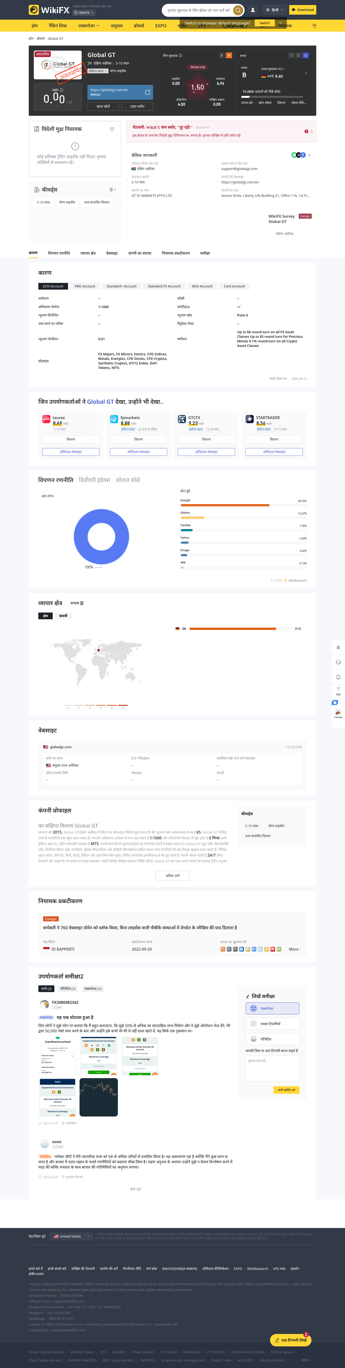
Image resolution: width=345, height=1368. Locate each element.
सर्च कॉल (151, 1268)
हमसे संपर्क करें (57, 1268)
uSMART (118, 1352)
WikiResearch (257, 1268)
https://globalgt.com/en (240, 182)
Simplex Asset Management (183, 1360)
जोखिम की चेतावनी (83, 1268)
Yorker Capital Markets (46, 1352)
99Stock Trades (82, 1352)
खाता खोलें (103, 106)
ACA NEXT (245, 1360)
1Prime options (282, 1352)
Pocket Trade (221, 1360)
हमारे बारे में (36, 1268)
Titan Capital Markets (45, 1360)
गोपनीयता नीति (132, 1268)
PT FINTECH (216, 1352)
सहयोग (294, 1268)
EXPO (238, 1268)
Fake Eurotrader (271, 1360)
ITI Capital (169, 1352)
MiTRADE (148, 1360)
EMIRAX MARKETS (82, 1360)
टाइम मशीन (137, 106)
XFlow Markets (143, 1352)
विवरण (71, 439)
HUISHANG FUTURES (248, 1352)
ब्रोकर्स (41, 38)
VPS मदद (279, 1268)
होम (31, 38)
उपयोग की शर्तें (109, 1268)
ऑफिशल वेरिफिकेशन (215, 1268)
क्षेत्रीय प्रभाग (36, 1274)
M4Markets (192, 1352)
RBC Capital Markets (118, 1360)
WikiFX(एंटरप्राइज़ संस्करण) (179, 1268)
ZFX (103, 1352)
